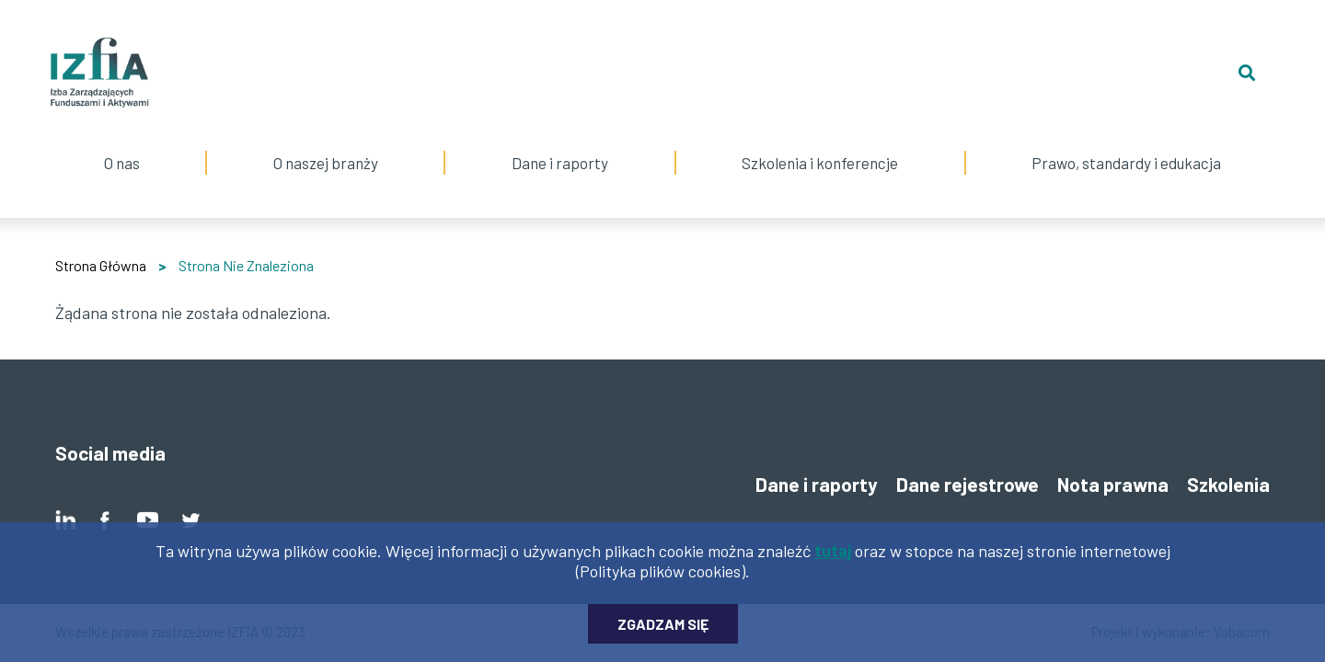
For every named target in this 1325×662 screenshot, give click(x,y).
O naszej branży (325, 140)
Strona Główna (100, 265)
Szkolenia (1228, 484)
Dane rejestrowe (967, 484)
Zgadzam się (663, 633)
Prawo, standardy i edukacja (1126, 140)
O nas (121, 140)
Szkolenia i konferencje (820, 140)
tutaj (832, 560)
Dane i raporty (560, 163)
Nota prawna (1113, 484)
